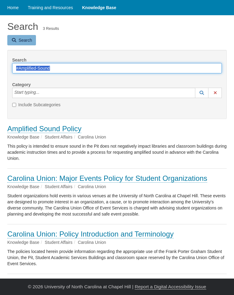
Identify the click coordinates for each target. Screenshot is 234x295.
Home (13, 7)
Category (21, 84)
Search (19, 60)
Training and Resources (50, 7)
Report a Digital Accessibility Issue (170, 286)
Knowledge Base (99, 7)
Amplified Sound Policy (44, 129)
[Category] (42, 93)
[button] (201, 93)
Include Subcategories (36, 104)
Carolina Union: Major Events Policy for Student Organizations (107, 178)
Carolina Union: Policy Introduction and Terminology (90, 234)
